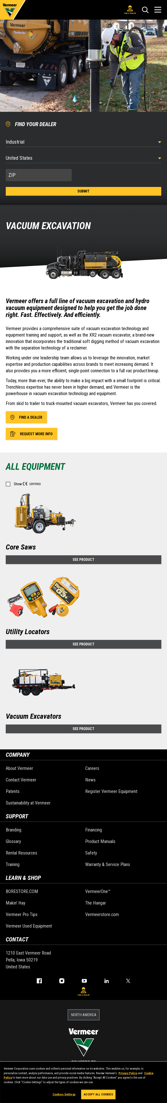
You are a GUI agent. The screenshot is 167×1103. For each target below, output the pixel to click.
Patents (13, 791)
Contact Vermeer (21, 780)
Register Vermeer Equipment (111, 791)
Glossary (13, 841)
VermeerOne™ (97, 891)
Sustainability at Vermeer (28, 803)
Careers (92, 768)
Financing (93, 830)
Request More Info (31, 433)
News (90, 780)
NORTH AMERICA (83, 1015)
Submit (83, 191)
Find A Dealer (130, 9)
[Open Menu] (157, 10)
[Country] (83, 158)
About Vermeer (19, 768)
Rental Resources (21, 853)
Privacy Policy (128, 1073)
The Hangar (95, 903)
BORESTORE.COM (22, 891)
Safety (91, 853)
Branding (13, 830)
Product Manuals (100, 841)
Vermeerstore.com (102, 914)
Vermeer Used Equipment (29, 926)
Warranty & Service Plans (107, 864)
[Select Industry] (83, 142)
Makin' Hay (15, 903)
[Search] (145, 9)
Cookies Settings (64, 1094)
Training (13, 864)
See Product (83, 559)
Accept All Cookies (98, 1094)
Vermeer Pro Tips (21, 914)
